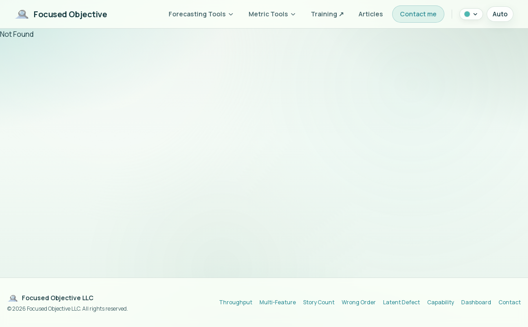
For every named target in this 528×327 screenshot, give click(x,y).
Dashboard (476, 302)
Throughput (235, 302)
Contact (509, 302)
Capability (440, 302)
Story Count (318, 302)
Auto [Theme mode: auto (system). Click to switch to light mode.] (500, 14)
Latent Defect (401, 302)
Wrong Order (359, 302)
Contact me (418, 14)
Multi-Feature (277, 302)
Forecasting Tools (201, 14)
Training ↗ (327, 14)
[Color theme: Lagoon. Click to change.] (471, 14)
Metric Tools (272, 14)
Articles (371, 14)
